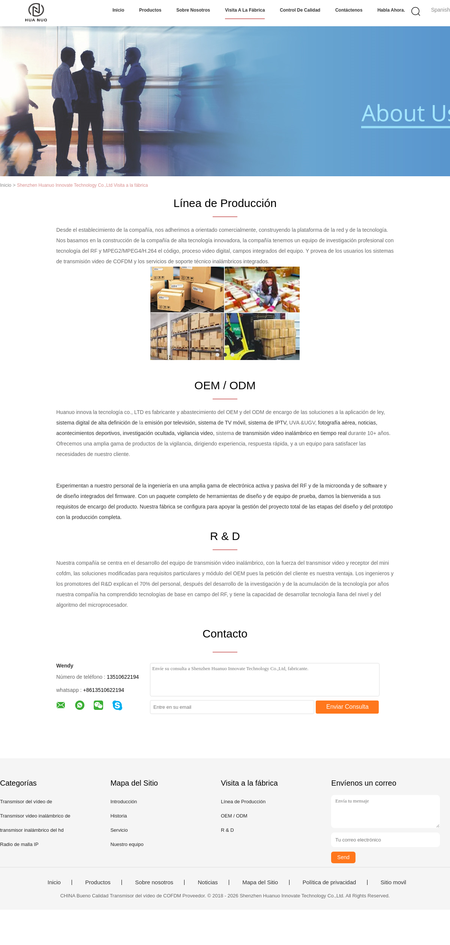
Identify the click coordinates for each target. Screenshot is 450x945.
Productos (150, 10)
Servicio (119, 830)
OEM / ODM (234, 816)
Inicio (118, 10)
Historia (118, 816)
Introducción (123, 801)
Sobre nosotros (193, 10)
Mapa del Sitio (260, 882)
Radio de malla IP (19, 844)
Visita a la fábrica (245, 10)
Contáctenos (349, 10)
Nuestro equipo (126, 844)
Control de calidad (300, 10)
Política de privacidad (329, 882)
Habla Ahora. (391, 10)
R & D (227, 830)
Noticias (208, 882)
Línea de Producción (243, 801)
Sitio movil (393, 882)
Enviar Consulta (347, 707)
